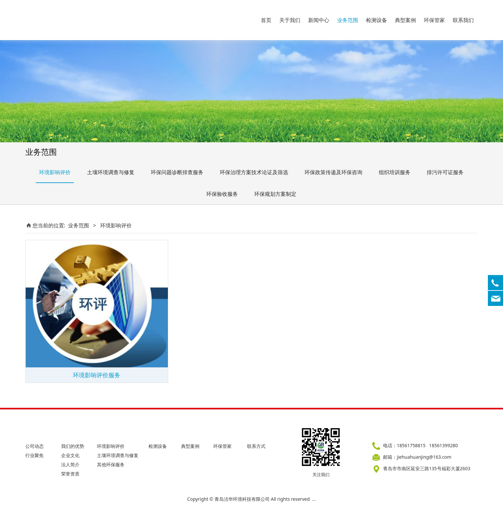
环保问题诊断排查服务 (177, 172)
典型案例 (405, 20)
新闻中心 (318, 20)
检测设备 (376, 20)
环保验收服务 (222, 193)
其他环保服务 (111, 464)
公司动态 (34, 446)
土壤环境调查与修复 (110, 172)
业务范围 (347, 20)
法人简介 (70, 464)
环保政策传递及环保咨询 (333, 172)
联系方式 (256, 446)
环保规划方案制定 (275, 193)
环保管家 (434, 20)
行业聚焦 (34, 455)
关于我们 (289, 20)
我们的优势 (72, 446)
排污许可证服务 (445, 172)
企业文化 (70, 455)
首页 (266, 20)
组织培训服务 (394, 172)
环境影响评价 (55, 172)
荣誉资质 (70, 474)
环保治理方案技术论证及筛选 (254, 172)
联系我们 (463, 20)
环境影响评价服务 (96, 375)
